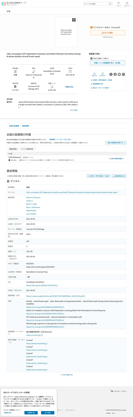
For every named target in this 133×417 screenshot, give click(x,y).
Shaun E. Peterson (33, 197)
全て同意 (48, 413)
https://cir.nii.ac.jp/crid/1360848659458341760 (45, 326)
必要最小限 (31, 413)
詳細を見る (69, 86)
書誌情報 (25, 126)
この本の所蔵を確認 (116, 158)
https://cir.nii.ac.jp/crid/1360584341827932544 (45, 320)
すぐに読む (107, 32)
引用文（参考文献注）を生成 (101, 80)
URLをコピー (103, 74)
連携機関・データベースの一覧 (60, 139)
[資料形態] (28, 149)
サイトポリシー (71, 410)
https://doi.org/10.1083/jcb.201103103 (42, 285)
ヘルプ (118, 4)
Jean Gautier (31, 213)
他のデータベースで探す (100, 88)
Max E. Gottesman (33, 207)
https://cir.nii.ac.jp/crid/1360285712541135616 (45, 313)
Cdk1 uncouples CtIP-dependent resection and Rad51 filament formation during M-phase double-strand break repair (71, 192)
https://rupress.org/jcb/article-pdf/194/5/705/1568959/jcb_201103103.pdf (55, 296)
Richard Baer (31, 210)
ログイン (127, 4)
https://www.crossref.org (37, 343)
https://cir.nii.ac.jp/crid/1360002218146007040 (45, 307)
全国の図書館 (14, 126)
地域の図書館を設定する (116, 142)
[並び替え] (13, 149)
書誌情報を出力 (97, 84)
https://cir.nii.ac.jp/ (34, 335)
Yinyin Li (29, 200)
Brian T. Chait (31, 204)
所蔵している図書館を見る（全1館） (107, 62)
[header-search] (98, 4)
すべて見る (73, 110)
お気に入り (94, 74)
